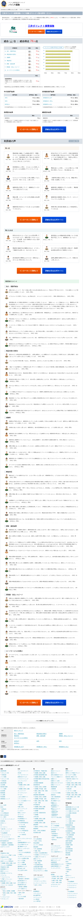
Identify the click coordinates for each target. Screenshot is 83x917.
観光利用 (21, 898)
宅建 (36, 851)
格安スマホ (75, 778)
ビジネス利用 (22, 896)
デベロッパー (5, 899)
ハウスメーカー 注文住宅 (6, 885)
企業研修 (53, 831)
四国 (68, 786)
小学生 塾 (35, 816)
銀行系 (3, 829)
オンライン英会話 (38, 844)
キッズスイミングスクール (40, 883)
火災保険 (2, 784)
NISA (1, 807)
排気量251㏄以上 (47, 104)
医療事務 (39, 848)
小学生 (46, 826)
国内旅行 (21, 878)
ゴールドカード (6, 837)
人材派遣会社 (54, 815)
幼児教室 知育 (37, 832)
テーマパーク (54, 886)
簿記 (39, 851)
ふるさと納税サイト (23, 796)
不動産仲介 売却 (4, 853)
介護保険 (68, 846)
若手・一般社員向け (57, 837)
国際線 (25, 886)
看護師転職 (54, 786)
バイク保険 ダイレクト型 (72, 811)
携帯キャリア (69, 771)
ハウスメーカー (6, 897)
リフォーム (3, 875)
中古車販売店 (21, 820)
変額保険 (68, 853)
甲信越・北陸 (42, 788)
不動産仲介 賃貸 (4, 867)
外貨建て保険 (69, 844)
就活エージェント (55, 771)
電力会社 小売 (21, 868)
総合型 (20, 850)
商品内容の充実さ (11, 54)
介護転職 (53, 788)
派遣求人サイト (55, 798)
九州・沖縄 (37, 792)
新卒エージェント (55, 809)
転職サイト (54, 778)
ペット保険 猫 (69, 823)
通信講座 (35, 846)
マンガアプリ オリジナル (24, 856)
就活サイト (54, 773)
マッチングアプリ (55, 868)
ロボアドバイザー (5, 846)
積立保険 (68, 854)
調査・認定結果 (11, 63)
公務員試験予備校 (38, 866)
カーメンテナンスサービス (25, 838)
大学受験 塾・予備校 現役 (40, 771)
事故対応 (9, 60)
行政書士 (37, 854)
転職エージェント (55, 784)
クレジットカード (5, 831)
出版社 (20, 854)
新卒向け (54, 839)
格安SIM (69, 778)
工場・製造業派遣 (55, 796)
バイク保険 (3, 776)
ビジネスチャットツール (57, 827)
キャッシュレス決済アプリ (7, 839)
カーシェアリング (22, 808)
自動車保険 (3, 771)
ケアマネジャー (44, 854)
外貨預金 (2, 821)
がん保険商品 (69, 837)
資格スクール (36, 858)
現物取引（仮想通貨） (7, 843)
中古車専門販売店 (23, 822)
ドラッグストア (37, 893)
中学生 (41, 826)
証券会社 (4, 809)
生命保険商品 (69, 831)
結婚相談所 (54, 862)
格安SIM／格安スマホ (71, 776)
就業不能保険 (69, 841)
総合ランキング (18, 730)
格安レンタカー (22, 812)
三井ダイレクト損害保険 (41, 26)
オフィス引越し (22, 860)
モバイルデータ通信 (71, 774)
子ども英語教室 (37, 839)
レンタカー (21, 810)
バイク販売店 (21, 828)
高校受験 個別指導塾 (38, 794)
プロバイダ (68, 780)
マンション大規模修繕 (6, 865)
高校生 (36, 826)
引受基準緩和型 (71, 829)
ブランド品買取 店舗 (23, 858)
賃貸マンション (4, 871)
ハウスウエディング (56, 858)
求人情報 (58, 907)
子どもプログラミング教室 (40, 870)
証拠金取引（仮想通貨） (8, 844)
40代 (6, 97)
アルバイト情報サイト (57, 776)
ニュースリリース (24, 907)
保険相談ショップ (5, 798)
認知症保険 (68, 843)
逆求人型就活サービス (57, 774)
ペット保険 (3, 788)
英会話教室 (36, 843)
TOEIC (36, 853)
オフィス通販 (21, 862)
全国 (60, 882)
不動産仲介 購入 (4, 857)
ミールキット (21, 786)
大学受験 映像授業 (38, 783)
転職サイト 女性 (55, 780)
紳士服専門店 (36, 895)
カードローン (3, 827)
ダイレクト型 (5, 773)
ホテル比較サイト (22, 882)
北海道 (36, 786)
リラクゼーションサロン (39, 881)
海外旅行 (27, 878)
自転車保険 (3, 783)
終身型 (68, 827)
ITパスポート (42, 856)
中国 (79, 784)
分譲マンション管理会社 (6, 861)
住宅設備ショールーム (6, 873)
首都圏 (3, 863)
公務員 (36, 856)
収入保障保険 (70, 835)
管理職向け (55, 835)
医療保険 (2, 792)
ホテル (19, 894)
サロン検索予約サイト (57, 852)
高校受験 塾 (36, 784)
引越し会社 (21, 806)
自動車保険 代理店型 (71, 809)
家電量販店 (36, 891)
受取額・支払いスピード (13, 67)
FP (35, 848)
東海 (7, 863)
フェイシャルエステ (56, 848)
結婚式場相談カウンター (57, 864)
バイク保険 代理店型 (71, 813)
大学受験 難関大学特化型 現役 (41, 778)
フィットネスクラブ (38, 877)
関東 (61, 876)
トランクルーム (22, 798)
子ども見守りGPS (22, 870)
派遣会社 (53, 794)
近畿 (11, 863)
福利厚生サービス (22, 866)
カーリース (21, 814)
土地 (14, 855)
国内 (20, 892)
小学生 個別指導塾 (38, 820)
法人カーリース (55, 823)
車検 (19, 836)
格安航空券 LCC (22, 884)
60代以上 (7, 104)
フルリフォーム (6, 877)
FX (1, 825)
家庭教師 (35, 828)
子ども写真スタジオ (23, 844)
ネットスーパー (22, 790)
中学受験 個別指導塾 (38, 808)
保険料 (8, 57)
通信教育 (35, 824)
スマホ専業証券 (4, 813)
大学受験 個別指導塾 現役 (40, 774)
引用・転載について (50, 907)
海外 (23, 892)
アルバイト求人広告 (56, 817)
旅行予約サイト (22, 876)
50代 (6, 101)
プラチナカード (72, 887)
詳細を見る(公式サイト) (54, 31)
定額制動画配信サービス (24, 842)
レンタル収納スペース (25, 800)
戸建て (10, 855)
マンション (4, 855)
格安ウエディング (55, 860)
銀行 (3, 811)
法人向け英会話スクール (39, 868)
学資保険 (2, 796)
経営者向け (55, 833)
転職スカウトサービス (57, 783)
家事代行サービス (22, 776)
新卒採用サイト (55, 806)
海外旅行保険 (3, 786)
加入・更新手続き (11, 51)
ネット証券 (3, 805)
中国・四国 (13, 893)
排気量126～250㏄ (48, 101)
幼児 (36, 841)
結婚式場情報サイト (56, 866)
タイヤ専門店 (36, 901)
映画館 (52, 874)
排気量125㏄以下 (47, 97)
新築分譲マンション (5, 881)
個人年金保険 (69, 851)
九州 (14, 863)
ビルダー (4, 889)
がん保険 (2, 794)
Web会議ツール (55, 829)
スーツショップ (37, 897)
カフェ (19, 840)
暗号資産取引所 (4, 841)
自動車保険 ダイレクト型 (72, 807)
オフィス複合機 (22, 864)
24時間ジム (36, 879)
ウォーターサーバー (23, 771)
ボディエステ (54, 850)
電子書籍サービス (22, 846)
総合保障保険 (69, 848)
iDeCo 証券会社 (4, 815)
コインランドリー (22, 780)
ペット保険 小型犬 (70, 821)
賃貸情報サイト (4, 869)
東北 (4, 891)
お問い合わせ (41, 907)
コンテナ (21, 802)
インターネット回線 (71, 790)
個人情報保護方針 (33, 907)
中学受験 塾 (36, 804)
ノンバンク (9, 829)
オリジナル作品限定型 (25, 852)
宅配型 (20, 804)
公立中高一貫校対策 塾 (39, 812)
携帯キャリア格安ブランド (73, 773)
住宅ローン (3, 823)
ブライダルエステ (55, 846)
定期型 (73, 827)
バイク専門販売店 (23, 830)
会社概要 (17, 907)
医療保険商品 (69, 825)
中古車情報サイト (22, 818)
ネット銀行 (3, 817)
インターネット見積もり (36, 31)
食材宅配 (20, 783)
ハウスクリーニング (23, 778)
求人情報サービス (55, 800)
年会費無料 (4, 833)
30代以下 (16, 741)
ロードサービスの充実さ (13, 70)
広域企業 (69, 788)
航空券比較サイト (22, 880)
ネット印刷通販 (55, 825)
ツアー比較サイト (22, 888)
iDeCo (67, 867)
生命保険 (2, 790)
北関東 (8, 891)
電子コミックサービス (23, 848)
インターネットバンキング (7, 819)
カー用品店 (36, 899)
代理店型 (4, 774)
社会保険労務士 (43, 853)
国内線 (20, 886)
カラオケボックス (55, 884)
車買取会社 (21, 816)
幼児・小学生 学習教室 (39, 830)
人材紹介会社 (54, 812)
